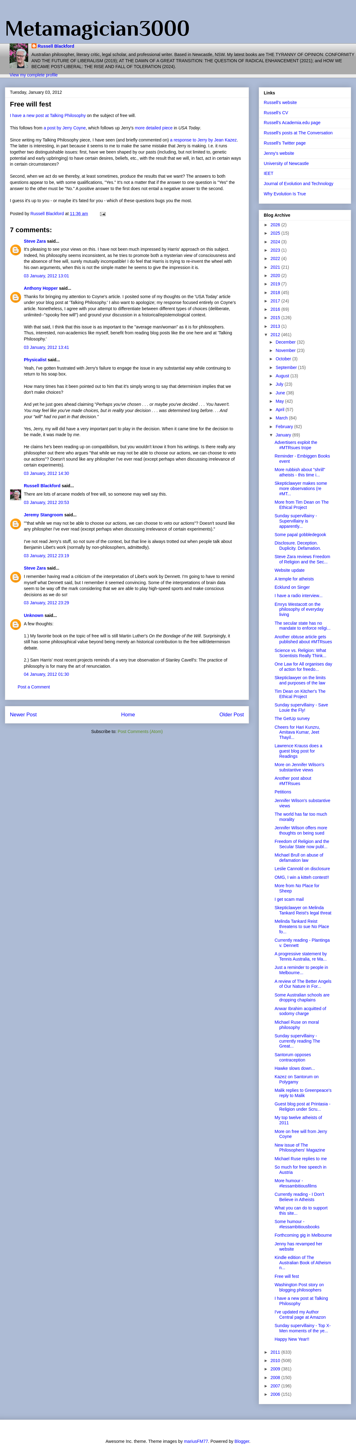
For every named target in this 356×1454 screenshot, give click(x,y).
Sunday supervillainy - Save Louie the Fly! (301, 707)
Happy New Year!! (292, 1339)
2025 (276, 233)
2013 (276, 326)
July (280, 384)
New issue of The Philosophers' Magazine (300, 1148)
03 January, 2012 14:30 (46, 473)
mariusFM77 (196, 1441)
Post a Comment (34, 686)
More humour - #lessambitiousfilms (296, 1183)
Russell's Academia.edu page (292, 122)
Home (128, 715)
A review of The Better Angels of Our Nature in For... (303, 984)
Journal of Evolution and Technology (298, 183)
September (287, 367)
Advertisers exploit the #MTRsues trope (296, 445)
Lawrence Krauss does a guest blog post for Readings (298, 751)
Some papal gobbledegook (300, 534)
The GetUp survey (292, 718)
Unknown (33, 615)
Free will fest (287, 1276)
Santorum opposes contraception (293, 1057)
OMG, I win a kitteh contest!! (302, 877)
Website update (290, 570)
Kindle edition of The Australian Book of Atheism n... (303, 1262)
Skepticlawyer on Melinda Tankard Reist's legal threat (303, 910)
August (283, 375)
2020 (276, 275)
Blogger (242, 1441)
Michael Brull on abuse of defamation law (299, 858)
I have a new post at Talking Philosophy (48, 115)
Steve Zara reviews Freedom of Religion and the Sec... (302, 559)
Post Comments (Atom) (140, 731)
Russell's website (280, 102)
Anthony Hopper (41, 288)
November (286, 350)
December (286, 342)
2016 (276, 309)
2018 (276, 292)
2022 (276, 258)
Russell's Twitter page (285, 143)
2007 (276, 1385)
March (282, 417)
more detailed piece (154, 127)
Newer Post (23, 715)
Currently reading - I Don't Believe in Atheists (299, 1197)
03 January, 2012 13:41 (46, 347)
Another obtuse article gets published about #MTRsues (303, 639)
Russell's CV (276, 112)
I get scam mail (289, 899)
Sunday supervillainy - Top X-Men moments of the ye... (303, 1328)
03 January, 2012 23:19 (46, 555)
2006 (276, 1394)
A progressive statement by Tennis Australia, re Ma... (301, 956)
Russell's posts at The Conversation (298, 132)
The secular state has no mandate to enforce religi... (303, 626)
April (280, 409)
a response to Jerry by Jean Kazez (203, 139)
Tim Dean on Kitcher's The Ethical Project (300, 694)
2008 (276, 1377)
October (284, 358)
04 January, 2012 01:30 (46, 674)
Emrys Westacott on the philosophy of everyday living (299, 609)
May (280, 401)
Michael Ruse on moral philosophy (297, 1025)
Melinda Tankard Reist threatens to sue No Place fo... (302, 926)
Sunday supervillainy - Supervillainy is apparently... (296, 521)
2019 (276, 283)
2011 (276, 1352)
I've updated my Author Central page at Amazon (300, 1314)
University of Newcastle (286, 163)
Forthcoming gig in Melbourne (303, 1235)
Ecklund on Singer (292, 587)
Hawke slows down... (295, 1068)
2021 (276, 267)
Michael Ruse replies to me (301, 1158)
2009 (276, 1368)
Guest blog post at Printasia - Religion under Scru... (303, 1106)
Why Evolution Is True (285, 193)
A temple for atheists (294, 578)
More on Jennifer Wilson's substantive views (299, 767)
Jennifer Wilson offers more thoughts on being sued (301, 830)
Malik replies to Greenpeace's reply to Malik (303, 1093)
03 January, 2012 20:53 (46, 502)
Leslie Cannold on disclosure (302, 868)
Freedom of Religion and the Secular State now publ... (302, 844)
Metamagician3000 (97, 28)
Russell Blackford (56, 46)
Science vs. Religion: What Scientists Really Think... (300, 653)
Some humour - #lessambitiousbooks (297, 1224)
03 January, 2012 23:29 (46, 602)
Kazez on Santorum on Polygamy (297, 1079)
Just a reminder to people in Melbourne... (301, 970)
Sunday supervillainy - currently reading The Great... (297, 1041)
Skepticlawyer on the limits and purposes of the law (300, 680)
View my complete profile (34, 74)
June (281, 392)
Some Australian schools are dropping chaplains (302, 997)
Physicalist (35, 359)
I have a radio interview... (299, 595)
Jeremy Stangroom (43, 514)
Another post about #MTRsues (293, 781)
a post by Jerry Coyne (65, 127)
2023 (276, 250)
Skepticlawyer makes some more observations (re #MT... (301, 488)
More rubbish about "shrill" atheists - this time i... (300, 472)
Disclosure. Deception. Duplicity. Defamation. (298, 545)
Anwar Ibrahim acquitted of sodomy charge (300, 1011)
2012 (276, 334)
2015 (276, 317)
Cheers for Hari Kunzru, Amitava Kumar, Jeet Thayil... (297, 732)
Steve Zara (35, 241)
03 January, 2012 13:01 (46, 275)
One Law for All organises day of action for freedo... (303, 667)
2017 (276, 300)
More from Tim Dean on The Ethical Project (302, 505)
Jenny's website (279, 153)
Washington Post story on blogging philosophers (299, 1287)
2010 (276, 1360)
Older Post (231, 715)
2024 (276, 241)
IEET (268, 173)
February (285, 426)
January (284, 434)
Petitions (283, 791)
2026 (276, 224)
